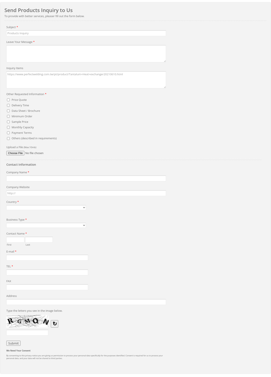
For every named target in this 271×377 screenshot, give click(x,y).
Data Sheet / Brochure (26, 111)
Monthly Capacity (23, 127)
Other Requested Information (26, 94)
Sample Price (20, 122)
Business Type (16, 220)
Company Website (18, 187)
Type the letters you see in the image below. (34, 311)
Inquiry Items (14, 68)
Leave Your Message (20, 42)
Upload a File (21, 147)
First (9, 244)
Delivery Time (20, 105)
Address (11, 296)
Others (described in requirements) (34, 138)
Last (28, 244)
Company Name (17, 172)
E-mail (11, 252)
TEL (9, 266)
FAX (8, 281)
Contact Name (16, 234)
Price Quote (19, 100)
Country (12, 202)
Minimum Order (22, 116)
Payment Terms (22, 133)
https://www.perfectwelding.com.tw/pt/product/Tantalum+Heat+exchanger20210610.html (86, 80)
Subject (12, 27)
